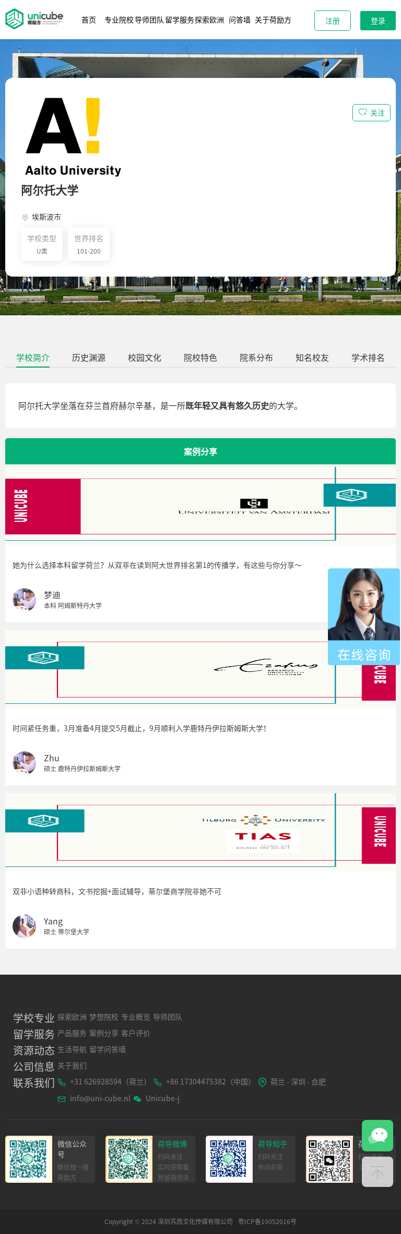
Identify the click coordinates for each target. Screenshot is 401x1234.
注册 (332, 20)
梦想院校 (104, 1016)
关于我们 (72, 1065)
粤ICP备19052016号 (267, 1221)
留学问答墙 (107, 1049)
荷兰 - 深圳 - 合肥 (292, 1082)
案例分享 (104, 1032)
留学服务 (179, 19)
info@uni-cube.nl (94, 1098)
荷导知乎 (272, 1143)
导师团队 (149, 19)
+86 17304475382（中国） (204, 1081)
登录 (378, 20)
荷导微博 (172, 1143)
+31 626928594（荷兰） (104, 1081)
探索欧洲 (209, 19)
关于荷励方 (273, 19)
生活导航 (72, 1049)
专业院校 (119, 19)
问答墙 (240, 19)
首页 (88, 19)
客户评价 (135, 1032)
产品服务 (72, 1032)
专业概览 (135, 1016)
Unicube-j (156, 1098)
